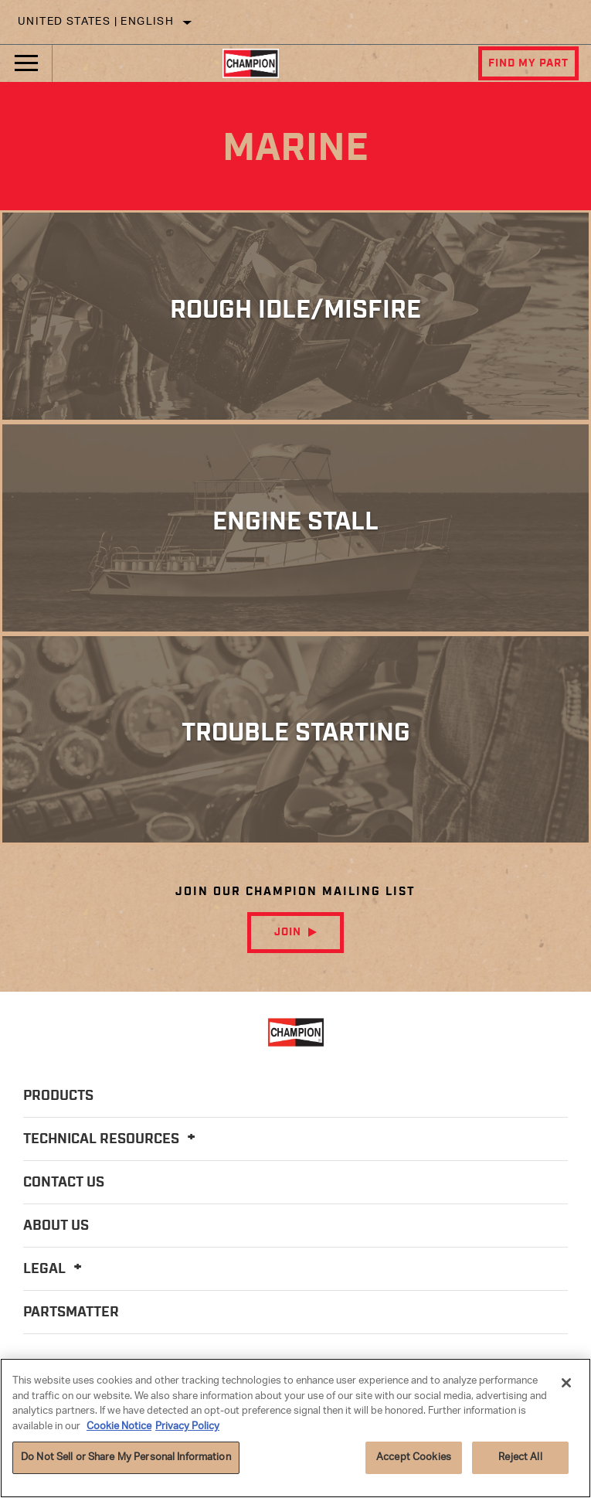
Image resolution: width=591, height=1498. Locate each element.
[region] (295, 1428)
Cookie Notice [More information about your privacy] (119, 1426)
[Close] (566, 1383)
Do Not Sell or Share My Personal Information (126, 1457)
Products (58, 1096)
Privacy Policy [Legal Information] (187, 1426)
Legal (55, 1269)
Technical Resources (111, 1139)
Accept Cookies (413, 1457)
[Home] (250, 63)
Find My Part (528, 63)
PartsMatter (71, 1312)
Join (287, 932)
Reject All (520, 1457)
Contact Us (63, 1183)
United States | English (96, 22)
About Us (56, 1226)
